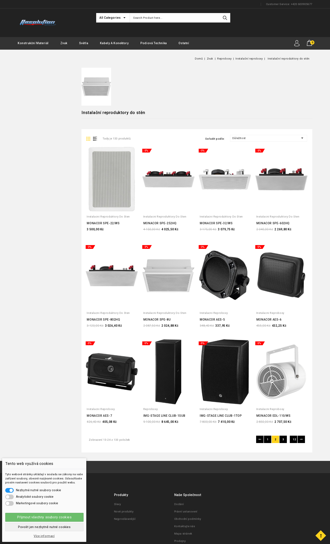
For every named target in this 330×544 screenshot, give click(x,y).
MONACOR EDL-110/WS (273, 415)
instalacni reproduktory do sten (108, 216)
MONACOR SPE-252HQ (160, 223)
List (96, 138)
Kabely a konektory (114, 43)
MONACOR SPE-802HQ (103, 319)
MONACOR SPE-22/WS (103, 223)
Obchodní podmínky (187, 518)
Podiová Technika (153, 43)
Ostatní (183, 43)
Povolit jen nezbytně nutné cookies (44, 527)
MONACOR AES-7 (99, 415)
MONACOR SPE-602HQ (273, 223)
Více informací (44, 536)
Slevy (117, 504)
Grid (88, 138)
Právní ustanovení (185, 511)
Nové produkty (124, 511)
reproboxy (150, 409)
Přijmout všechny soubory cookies (44, 517)
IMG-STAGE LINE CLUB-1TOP (221, 415)
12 (294, 439)
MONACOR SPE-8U (156, 319)
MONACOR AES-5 (212, 319)
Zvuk (63, 43)
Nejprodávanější (125, 518)
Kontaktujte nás (184, 526)
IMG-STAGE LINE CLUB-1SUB (164, 415)
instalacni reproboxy (214, 312)
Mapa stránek (183, 533)
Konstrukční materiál (33, 43)
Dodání (179, 504)
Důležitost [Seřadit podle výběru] (268, 138)
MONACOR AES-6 (269, 319)
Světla (83, 43)
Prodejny (180, 541)
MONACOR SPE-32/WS (216, 223)
